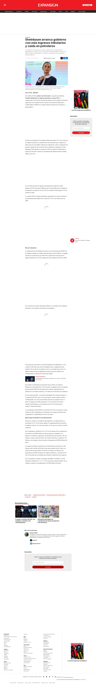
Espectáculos (7, 662)
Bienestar (46, 668)
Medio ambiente (28, 666)
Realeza (6, 664)
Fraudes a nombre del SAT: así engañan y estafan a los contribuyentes (36, 520)
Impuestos (28, 497)
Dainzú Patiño (33, 533)
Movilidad (26, 670)
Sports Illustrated (47, 649)
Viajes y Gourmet (8, 670)
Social (25, 668)
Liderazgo (46, 643)
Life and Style (81, 11)
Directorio (52, 682)
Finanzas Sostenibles (49, 634)
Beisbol (45, 651)
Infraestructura (27, 659)
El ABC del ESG (47, 637)
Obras (60, 11)
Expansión (6, 634)
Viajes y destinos (48, 665)
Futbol (45, 650)
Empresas (18, 11)
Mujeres (73, 11)
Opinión (6, 657)
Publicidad (13, 682)
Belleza (6, 668)
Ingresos (34, 497)
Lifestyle (45, 657)
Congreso (6, 653)
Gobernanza (27, 669)
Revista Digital (87, 5)
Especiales (46, 646)
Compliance (20, 682)
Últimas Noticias (9, 11)
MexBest (45, 661)
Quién (5, 661)
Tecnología (53, 11)
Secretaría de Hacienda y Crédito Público (56, 495)
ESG (66, 11)
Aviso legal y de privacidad (32, 682)
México (6, 652)
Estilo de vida (27, 642)
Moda (5, 667)
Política (27, 11)
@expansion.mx (49, 677)
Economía (34, 11)
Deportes (26, 648)
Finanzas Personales (40, 376)
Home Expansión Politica (10, 636)
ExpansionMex (53, 676)
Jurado (45, 671)
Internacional (43, 11)
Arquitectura (27, 661)
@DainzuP (35, 92)
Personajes (46, 667)
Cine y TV (26, 650)
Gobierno (6, 650)
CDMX (5, 654)
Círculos (6, 665)
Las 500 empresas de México (81, 110)
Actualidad (46, 642)
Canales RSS (44, 682)
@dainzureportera (36, 543)
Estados (6, 656)
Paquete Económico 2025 (39, 495)
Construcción (27, 657)
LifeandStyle (7, 646)
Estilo (25, 646)
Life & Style (26, 644)
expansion (56, 676)
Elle (25, 636)
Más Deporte (46, 656)
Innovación (46, 635)
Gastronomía (46, 662)
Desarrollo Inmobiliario (30, 658)
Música (25, 651)
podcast (77, 238)
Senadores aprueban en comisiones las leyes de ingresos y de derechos (59, 520)
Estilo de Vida (47, 669)
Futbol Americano (48, 653)
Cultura (25, 634)
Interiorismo (27, 662)
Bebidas (45, 664)
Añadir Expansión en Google (50, 58)
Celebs (25, 640)
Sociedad (6, 659)
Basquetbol (46, 654)
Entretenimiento (28, 647)
